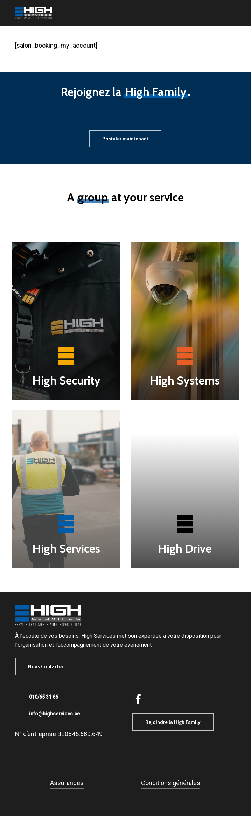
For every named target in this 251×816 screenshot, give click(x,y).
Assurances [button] (67, 783)
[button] (232, 12)
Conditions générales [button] (170, 783)
